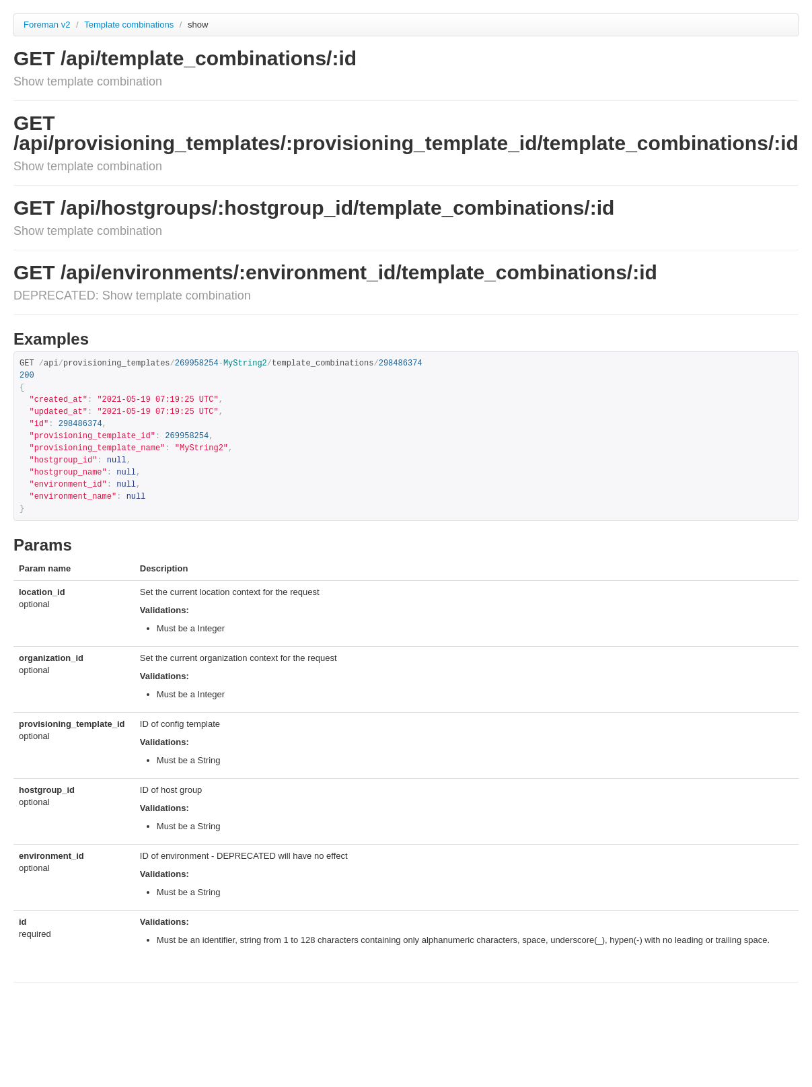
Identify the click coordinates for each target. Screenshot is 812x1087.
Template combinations (130, 25)
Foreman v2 (47, 25)
